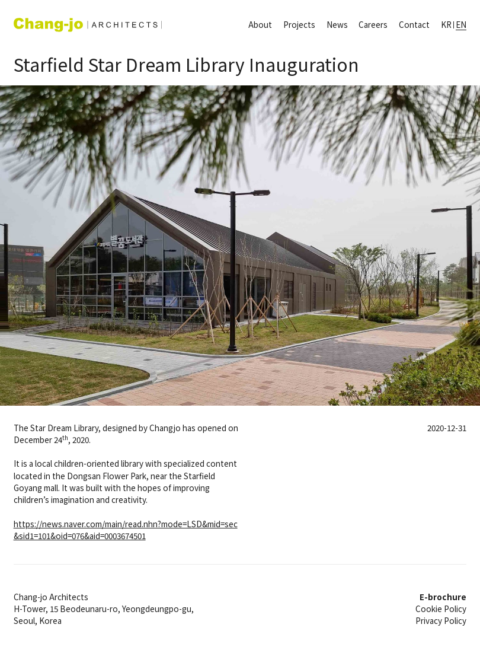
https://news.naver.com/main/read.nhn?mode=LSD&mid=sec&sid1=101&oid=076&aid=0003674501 (126, 529)
